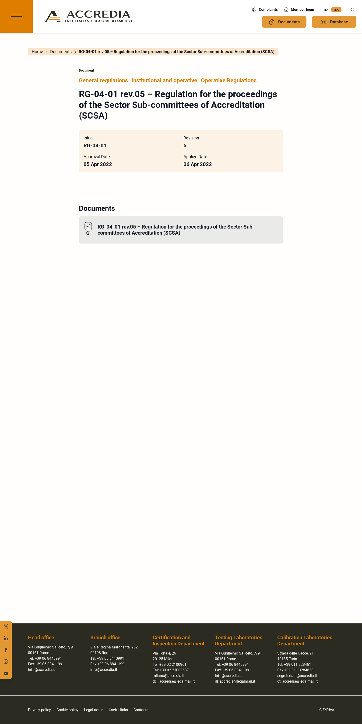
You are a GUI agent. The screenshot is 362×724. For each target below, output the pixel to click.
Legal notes (93, 710)
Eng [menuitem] (336, 9)
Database (334, 22)
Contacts (141, 710)
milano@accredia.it (168, 675)
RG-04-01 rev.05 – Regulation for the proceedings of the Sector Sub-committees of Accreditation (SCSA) (176, 230)
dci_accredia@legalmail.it (174, 681)
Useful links (118, 710)
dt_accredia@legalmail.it (297, 681)
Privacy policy (39, 710)
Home (37, 51)
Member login (298, 9)
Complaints (264, 9)
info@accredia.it (41, 669)
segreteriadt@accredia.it (297, 675)
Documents (284, 22)
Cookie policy (67, 710)
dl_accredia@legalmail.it (235, 681)
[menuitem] (326, 10)
